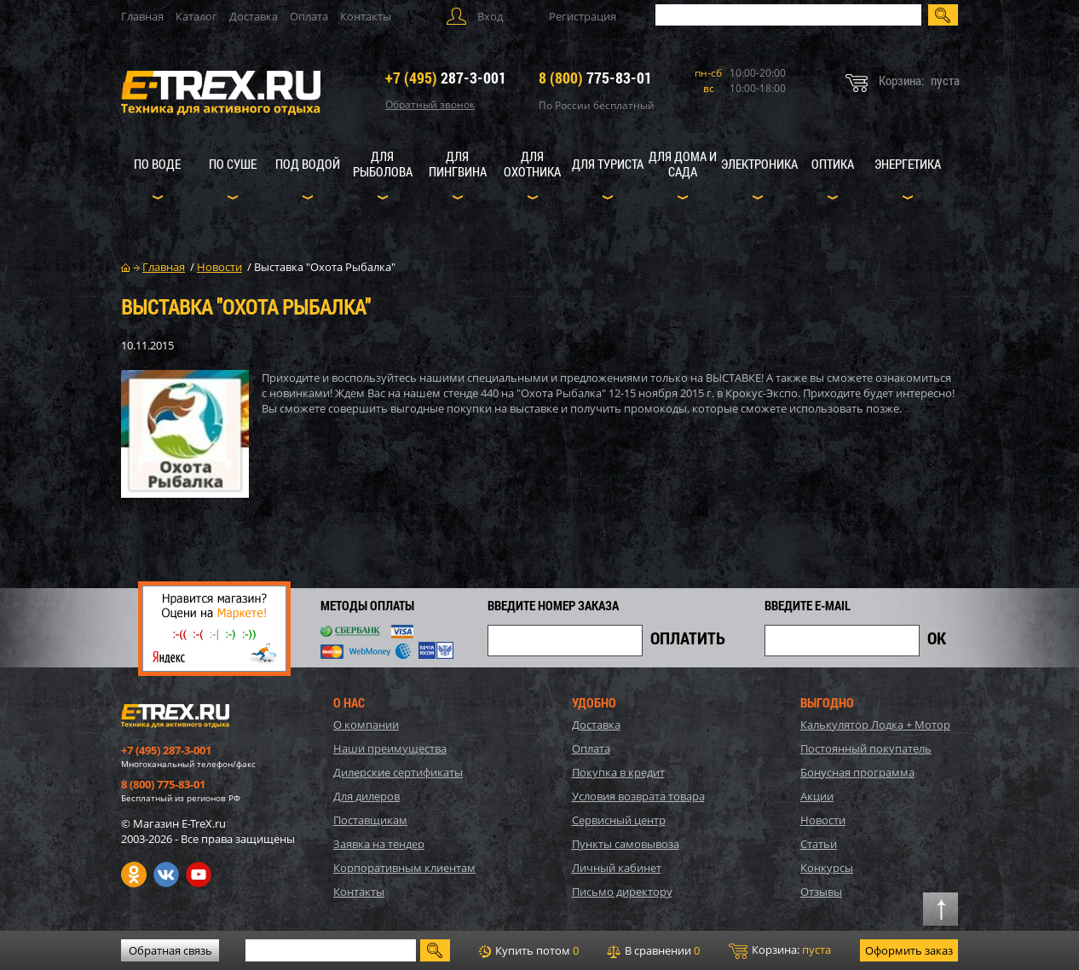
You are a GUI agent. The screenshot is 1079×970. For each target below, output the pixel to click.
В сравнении (653, 950)
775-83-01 (595, 77)
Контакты (365, 16)
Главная (142, 16)
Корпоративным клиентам (404, 867)
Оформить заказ (909, 950)
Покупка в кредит (618, 772)
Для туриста (607, 163)
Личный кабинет (616, 867)
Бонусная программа (857, 772)
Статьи (818, 844)
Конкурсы (826, 867)
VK (166, 874)
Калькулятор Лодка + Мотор (875, 724)
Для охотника (532, 163)
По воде (157, 163)
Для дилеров (366, 796)
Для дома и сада (683, 163)
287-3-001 (445, 77)
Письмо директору (622, 891)
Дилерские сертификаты (398, 772)
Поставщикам (370, 820)
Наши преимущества (390, 748)
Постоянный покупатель (866, 748)
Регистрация (582, 16)
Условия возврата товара (638, 796)
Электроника (759, 163)
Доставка (253, 16)
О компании (366, 724)
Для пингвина (458, 163)
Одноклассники (134, 874)
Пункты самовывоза (625, 844)
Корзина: (780, 950)
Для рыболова (383, 163)
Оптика (832, 163)
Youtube (198, 874)
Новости (822, 820)
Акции (817, 796)
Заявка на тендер (378, 844)
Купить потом (529, 950)
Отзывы (821, 891)
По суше (233, 163)
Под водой (307, 163)
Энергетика (907, 163)
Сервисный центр (619, 820)
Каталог (196, 16)
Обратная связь (170, 950)
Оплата (309, 16)
